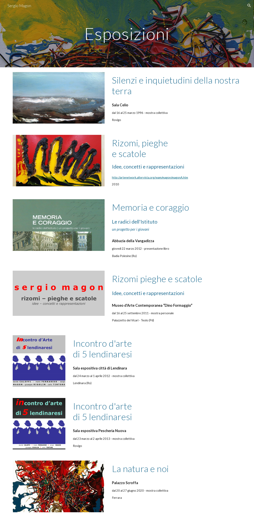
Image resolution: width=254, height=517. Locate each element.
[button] (249, 5)
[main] (127, 34)
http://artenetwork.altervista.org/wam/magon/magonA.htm (150, 177)
